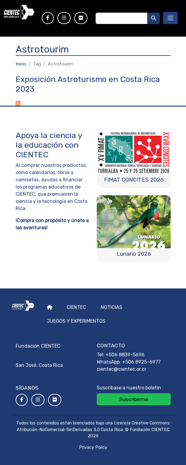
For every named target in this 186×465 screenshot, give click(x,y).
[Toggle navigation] (170, 18)
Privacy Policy (93, 447)
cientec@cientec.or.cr (121, 369)
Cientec (76, 307)
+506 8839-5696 (125, 355)
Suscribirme (133, 399)
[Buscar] (153, 18)
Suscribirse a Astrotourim (18, 103)
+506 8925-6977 (141, 362)
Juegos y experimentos (76, 321)
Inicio (21, 64)
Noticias (111, 307)
